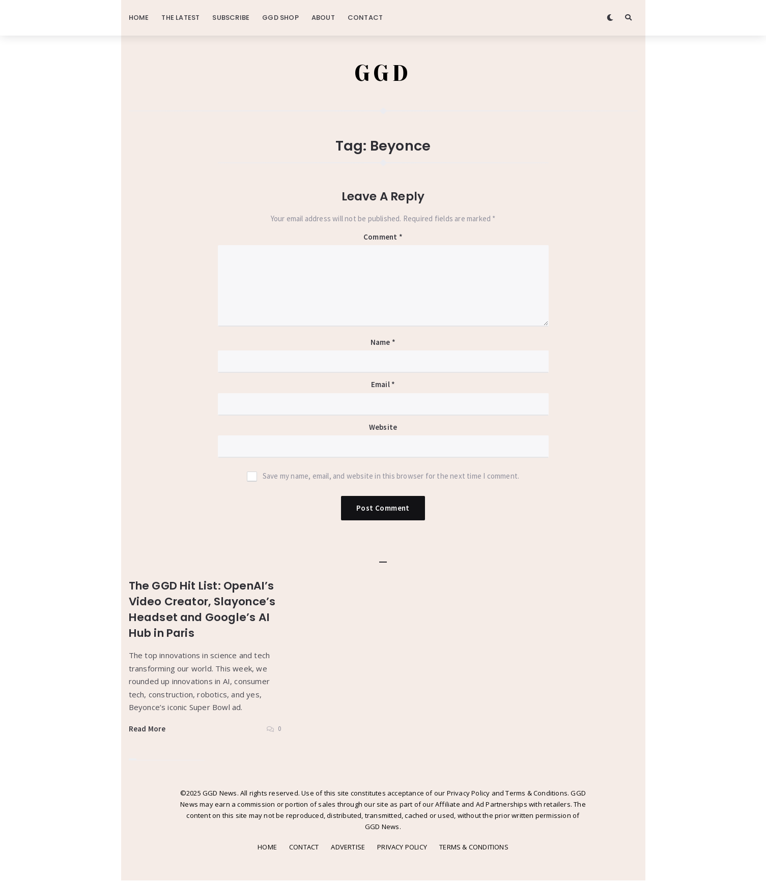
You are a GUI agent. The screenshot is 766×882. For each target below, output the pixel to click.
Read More (147, 729)
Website (383, 428)
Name (383, 343)
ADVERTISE (348, 848)
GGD (383, 73)
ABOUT (323, 17)
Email (383, 386)
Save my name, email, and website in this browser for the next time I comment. (391, 477)
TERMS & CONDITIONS (473, 848)
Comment (383, 238)
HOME (139, 17)
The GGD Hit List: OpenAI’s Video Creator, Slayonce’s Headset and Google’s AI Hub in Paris (202, 610)
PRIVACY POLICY (402, 848)
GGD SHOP (280, 17)
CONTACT (365, 17)
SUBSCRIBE (230, 17)
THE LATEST (180, 17)
